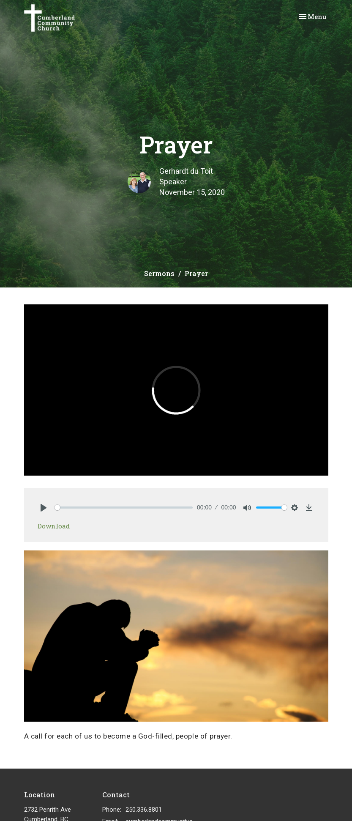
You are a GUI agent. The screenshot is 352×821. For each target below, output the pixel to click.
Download (54, 526)
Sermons (159, 273)
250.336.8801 (144, 809)
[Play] (43, 507)
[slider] (124, 508)
